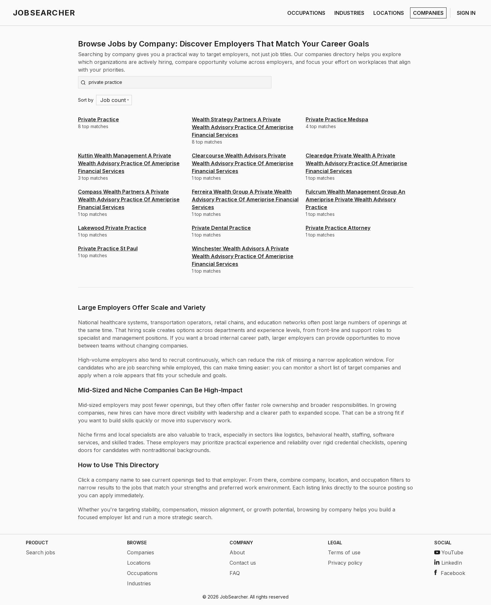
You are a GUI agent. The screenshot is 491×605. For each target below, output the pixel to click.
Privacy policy (345, 563)
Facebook (449, 573)
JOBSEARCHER (44, 12)
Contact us (243, 563)
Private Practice (98, 119)
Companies (140, 552)
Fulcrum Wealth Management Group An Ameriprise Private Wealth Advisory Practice (355, 199)
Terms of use (344, 552)
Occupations (142, 573)
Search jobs (40, 552)
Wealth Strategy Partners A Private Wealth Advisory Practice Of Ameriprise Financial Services (242, 127)
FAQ (235, 573)
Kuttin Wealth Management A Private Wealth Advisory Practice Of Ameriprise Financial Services (129, 163)
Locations (139, 563)
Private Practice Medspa (337, 119)
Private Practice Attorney (338, 228)
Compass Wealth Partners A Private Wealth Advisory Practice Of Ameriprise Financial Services (129, 199)
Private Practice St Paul (108, 248)
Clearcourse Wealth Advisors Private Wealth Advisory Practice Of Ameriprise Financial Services (242, 163)
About (237, 552)
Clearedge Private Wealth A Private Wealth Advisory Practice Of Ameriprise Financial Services (356, 163)
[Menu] (114, 100)
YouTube (448, 552)
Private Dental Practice (221, 228)
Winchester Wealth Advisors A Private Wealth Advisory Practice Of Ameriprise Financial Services (242, 256)
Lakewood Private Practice (112, 228)
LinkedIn (448, 563)
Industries (139, 583)
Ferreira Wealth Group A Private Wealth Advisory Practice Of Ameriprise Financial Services (245, 199)
